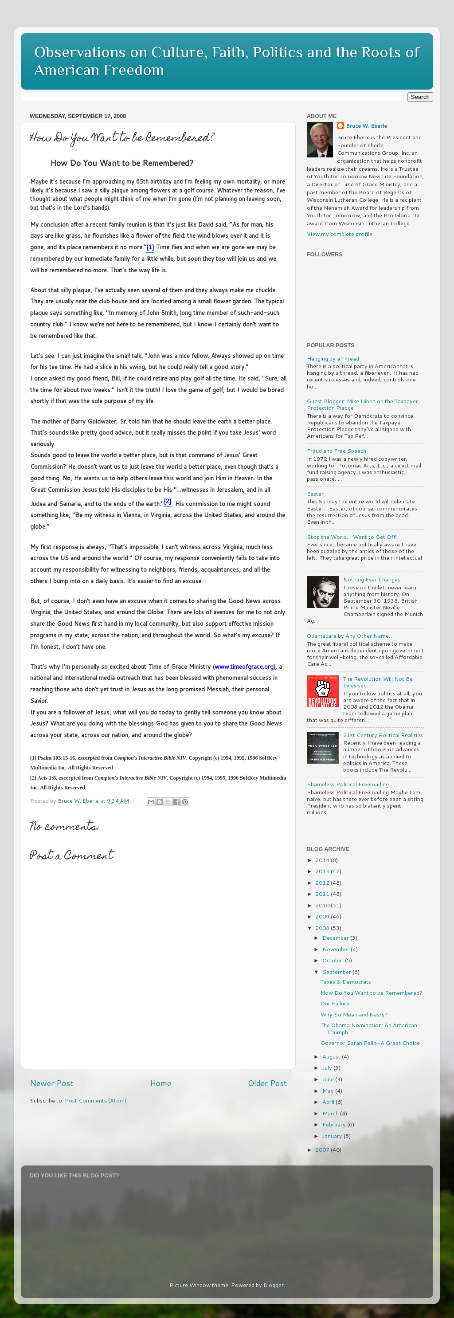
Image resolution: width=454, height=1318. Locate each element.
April (329, 1102)
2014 (323, 860)
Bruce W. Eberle (366, 125)
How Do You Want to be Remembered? (372, 992)
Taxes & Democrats (346, 981)
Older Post (267, 1083)
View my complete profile (339, 234)
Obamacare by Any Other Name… (350, 635)
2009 (323, 916)
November (336, 949)
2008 (323, 928)
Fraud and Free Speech (336, 451)
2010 (323, 905)
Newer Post (51, 1083)
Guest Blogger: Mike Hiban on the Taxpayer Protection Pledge (362, 404)
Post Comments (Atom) (95, 1100)
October (333, 960)
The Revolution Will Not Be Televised (378, 682)
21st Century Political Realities (383, 735)
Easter (315, 494)
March (331, 1113)
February (334, 1124)
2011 (323, 894)
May (328, 1090)
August (332, 1056)
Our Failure (335, 1003)
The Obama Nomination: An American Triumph (369, 1028)
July (327, 1067)
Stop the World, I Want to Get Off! (352, 537)
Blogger (273, 1285)
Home (160, 1083)
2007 (323, 1149)
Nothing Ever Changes (371, 579)
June (328, 1079)
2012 (323, 883)
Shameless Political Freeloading (348, 784)
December (336, 937)
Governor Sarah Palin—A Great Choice (370, 1043)
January (333, 1136)
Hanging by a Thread (333, 358)
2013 (323, 871)
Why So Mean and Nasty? (354, 1014)
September (337, 972)
